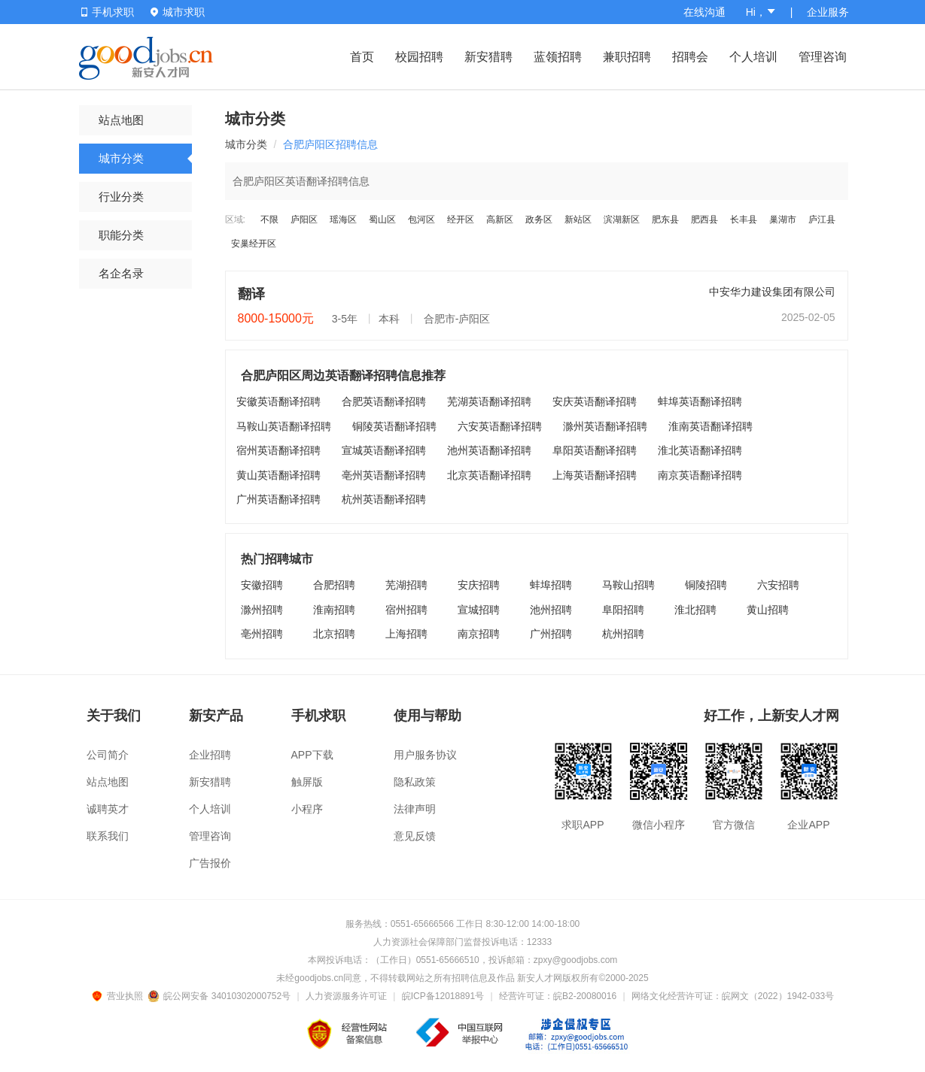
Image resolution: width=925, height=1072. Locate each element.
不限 (269, 219)
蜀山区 (382, 219)
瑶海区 (343, 219)
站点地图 (121, 120)
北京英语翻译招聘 (489, 475)
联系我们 (108, 836)
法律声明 (415, 809)
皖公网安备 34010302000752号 (220, 996)
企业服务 (828, 12)
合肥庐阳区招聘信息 (330, 144)
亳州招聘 (262, 634)
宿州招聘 (406, 610)
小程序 (307, 809)
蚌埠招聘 (551, 585)
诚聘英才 (108, 809)
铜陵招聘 (706, 585)
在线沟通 (704, 12)
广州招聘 (551, 634)
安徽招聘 (262, 585)
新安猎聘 (488, 56)
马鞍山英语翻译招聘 (283, 426)
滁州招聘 (262, 610)
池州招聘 (551, 610)
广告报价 (210, 863)
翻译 (251, 293)
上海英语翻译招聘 (594, 475)
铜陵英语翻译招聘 (394, 426)
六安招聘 (778, 585)
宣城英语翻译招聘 (384, 450)
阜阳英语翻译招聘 (594, 450)
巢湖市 (782, 219)
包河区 (421, 219)
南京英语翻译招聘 (700, 475)
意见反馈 (415, 836)
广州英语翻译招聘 (278, 499)
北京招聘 (334, 634)
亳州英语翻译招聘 (384, 475)
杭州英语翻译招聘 (384, 499)
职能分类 (121, 235)
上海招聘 (406, 634)
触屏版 (307, 782)
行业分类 (121, 196)
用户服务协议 (425, 755)
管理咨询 (823, 56)
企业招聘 (210, 755)
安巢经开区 (253, 243)
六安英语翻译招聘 (500, 426)
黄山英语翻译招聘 (278, 475)
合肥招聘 (334, 585)
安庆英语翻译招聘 (594, 401)
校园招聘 (419, 56)
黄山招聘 (768, 610)
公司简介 (108, 755)
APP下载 (312, 755)
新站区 (578, 219)
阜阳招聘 (623, 610)
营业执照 (119, 996)
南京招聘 (479, 634)
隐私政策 (415, 782)
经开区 (460, 219)
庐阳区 (304, 219)
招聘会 (690, 56)
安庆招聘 (479, 585)
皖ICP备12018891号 (443, 996)
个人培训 (753, 56)
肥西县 (704, 219)
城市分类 (121, 158)
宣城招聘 (479, 610)
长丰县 (743, 219)
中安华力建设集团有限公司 (772, 292)
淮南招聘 (334, 610)
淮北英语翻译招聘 (700, 450)
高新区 (499, 219)
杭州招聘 (623, 634)
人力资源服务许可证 (346, 996)
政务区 (538, 219)
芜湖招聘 (406, 585)
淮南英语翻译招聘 (710, 426)
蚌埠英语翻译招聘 (700, 401)
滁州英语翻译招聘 (605, 426)
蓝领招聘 (558, 56)
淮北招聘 (695, 610)
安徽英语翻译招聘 (278, 401)
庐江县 (821, 219)
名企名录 (121, 273)
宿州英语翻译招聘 (278, 450)
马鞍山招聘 (628, 585)
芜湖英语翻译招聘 (489, 401)
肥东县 (665, 219)
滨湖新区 (622, 219)
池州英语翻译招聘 (489, 450)
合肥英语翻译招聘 (384, 401)
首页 (362, 56)
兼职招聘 (627, 56)
